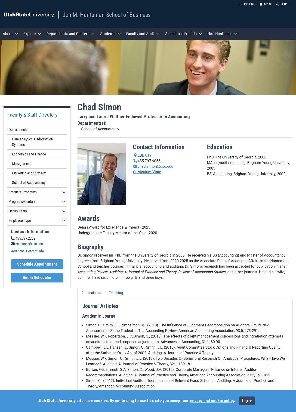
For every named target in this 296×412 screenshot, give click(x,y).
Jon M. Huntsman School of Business (106, 14)
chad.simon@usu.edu (155, 166)
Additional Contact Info (27, 251)
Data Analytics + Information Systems (32, 142)
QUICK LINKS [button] (246, 4)
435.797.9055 (149, 161)
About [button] (10, 33)
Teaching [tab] (116, 293)
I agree (247, 401)
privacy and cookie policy (212, 400)
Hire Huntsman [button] (222, 33)
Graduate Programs (37, 192)
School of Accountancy (29, 182)
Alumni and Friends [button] (183, 33)
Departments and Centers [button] (70, 33)
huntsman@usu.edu (29, 244)
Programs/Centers (37, 201)
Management (21, 163)
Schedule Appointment (37, 264)
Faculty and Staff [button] (143, 33)
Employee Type (37, 220)
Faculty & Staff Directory (32, 115)
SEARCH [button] (283, 4)
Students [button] (110, 33)
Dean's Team (37, 211)
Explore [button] (32, 33)
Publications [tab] (91, 293)
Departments (18, 129)
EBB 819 (144, 155)
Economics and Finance (29, 154)
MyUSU (266, 4)
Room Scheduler (37, 277)
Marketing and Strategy (29, 173)
